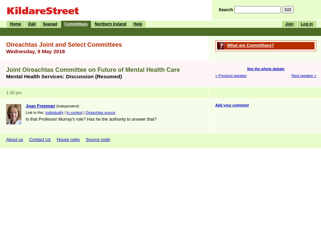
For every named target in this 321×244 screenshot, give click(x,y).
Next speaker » (304, 76)
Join (289, 24)
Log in (307, 24)
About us (14, 139)
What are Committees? (250, 45)
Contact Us (39, 139)
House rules (68, 139)
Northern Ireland (110, 24)
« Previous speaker (231, 76)
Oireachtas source (100, 112)
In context (75, 112)
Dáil (32, 24)
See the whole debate (266, 69)
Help (137, 24)
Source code (98, 139)
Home (15, 24)
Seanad (50, 24)
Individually (54, 112)
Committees (76, 24)
